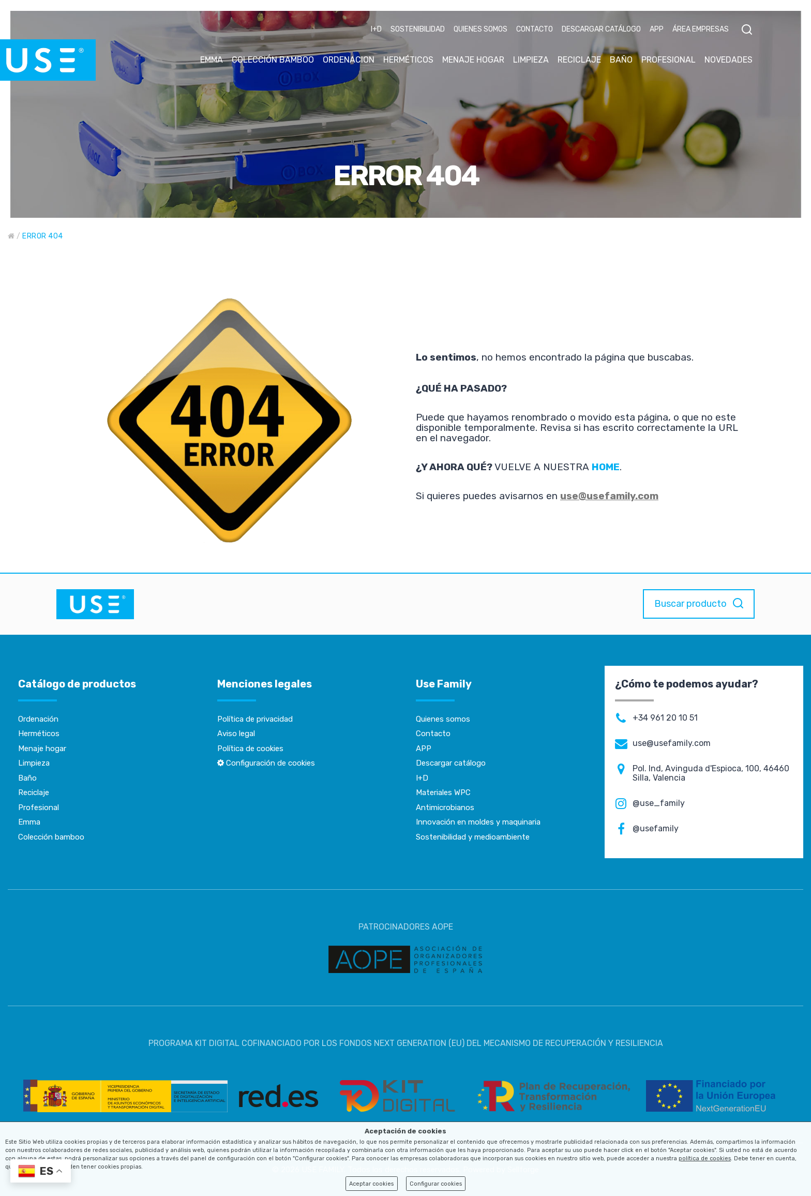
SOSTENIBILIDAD (418, 29)
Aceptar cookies (371, 1183)
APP (657, 29)
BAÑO (621, 60)
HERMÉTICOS (408, 60)
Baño (27, 778)
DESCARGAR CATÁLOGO (601, 29)
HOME (606, 467)
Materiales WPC (443, 792)
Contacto (433, 733)
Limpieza (34, 763)
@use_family (659, 803)
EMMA (211, 60)
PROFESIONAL (668, 60)
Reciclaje (33, 792)
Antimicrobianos (445, 807)
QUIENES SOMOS (480, 29)
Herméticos (38, 733)
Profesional (38, 807)
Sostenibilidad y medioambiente (473, 837)
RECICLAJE (579, 60)
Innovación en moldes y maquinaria (478, 822)
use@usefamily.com (609, 496)
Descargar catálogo (451, 763)
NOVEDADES (728, 60)
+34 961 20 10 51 (665, 718)
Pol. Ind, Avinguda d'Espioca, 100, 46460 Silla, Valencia (711, 773)
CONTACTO (534, 29)
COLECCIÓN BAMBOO (273, 60)
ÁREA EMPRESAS (700, 29)
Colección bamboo (51, 837)
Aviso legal (236, 733)
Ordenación (38, 719)
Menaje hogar (42, 748)
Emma (29, 822)
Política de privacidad (255, 719)
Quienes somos (443, 719)
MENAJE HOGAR (473, 60)
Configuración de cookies (266, 763)
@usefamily (656, 828)
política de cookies (705, 1158)
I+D (376, 29)
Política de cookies (250, 748)
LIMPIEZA (531, 60)
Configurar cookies (436, 1183)
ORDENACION (348, 60)
